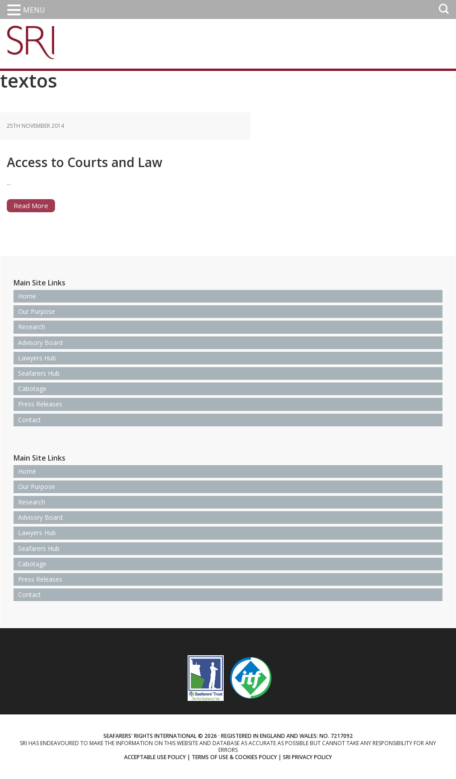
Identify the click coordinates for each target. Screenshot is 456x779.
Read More (31, 205)
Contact (29, 419)
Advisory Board (40, 342)
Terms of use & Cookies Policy (234, 757)
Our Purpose (36, 311)
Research (31, 326)
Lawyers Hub (37, 358)
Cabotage (32, 388)
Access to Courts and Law (122, 160)
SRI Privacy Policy (307, 757)
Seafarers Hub (39, 373)
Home (27, 296)
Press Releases (40, 404)
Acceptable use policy (155, 757)
